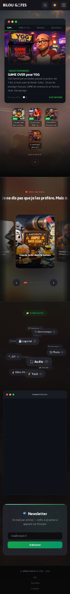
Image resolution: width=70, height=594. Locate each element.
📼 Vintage (25, 357)
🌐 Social (15, 341)
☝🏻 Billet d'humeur (24, 372)
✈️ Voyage (37, 336)
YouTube (35, 583)
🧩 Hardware (35, 328)
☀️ (55, 5)
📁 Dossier (45, 368)
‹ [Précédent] (16, 283)
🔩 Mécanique (55, 346)
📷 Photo (56, 352)
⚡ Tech (34, 373)
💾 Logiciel (27, 341)
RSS (35, 577)
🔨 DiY (13, 356)
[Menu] (63, 5)
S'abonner (35, 544)
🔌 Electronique (44, 332)
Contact (35, 588)
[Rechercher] (45, 5)
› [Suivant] (53, 283)
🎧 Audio (39, 362)
